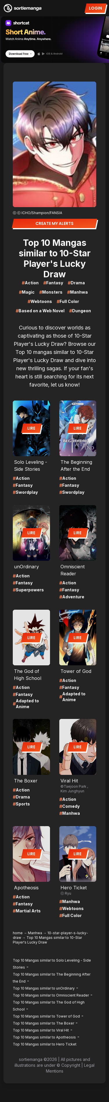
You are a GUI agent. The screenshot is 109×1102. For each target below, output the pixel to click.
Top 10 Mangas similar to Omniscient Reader (51, 995)
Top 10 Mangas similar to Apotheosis (44, 1037)
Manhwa (35, 933)
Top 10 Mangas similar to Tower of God (46, 1016)
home (18, 933)
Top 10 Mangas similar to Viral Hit (41, 1030)
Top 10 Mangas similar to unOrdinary (44, 988)
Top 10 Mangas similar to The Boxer (43, 1023)
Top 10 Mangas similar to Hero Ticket (44, 1044)
